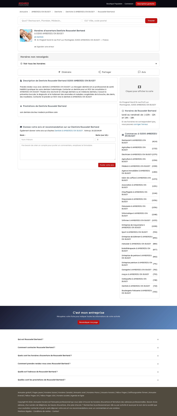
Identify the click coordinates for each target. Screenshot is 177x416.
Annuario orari (79, 392)
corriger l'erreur (141, 124)
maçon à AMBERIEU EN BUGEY (139, 274)
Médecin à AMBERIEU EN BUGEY (139, 166)
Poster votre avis (107, 165)
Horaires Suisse (50, 392)
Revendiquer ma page (88, 322)
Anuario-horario (107, 392)
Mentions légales (25, 411)
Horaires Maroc (93, 392)
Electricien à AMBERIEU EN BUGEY (139, 154)
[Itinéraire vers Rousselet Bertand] (65, 72)
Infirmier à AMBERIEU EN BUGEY (139, 220)
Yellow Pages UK (32, 395)
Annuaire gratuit (24, 392)
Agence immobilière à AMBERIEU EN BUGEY (139, 172)
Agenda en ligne (77, 395)
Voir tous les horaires (32, 63)
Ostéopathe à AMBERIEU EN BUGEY (139, 280)
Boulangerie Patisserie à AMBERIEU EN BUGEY (139, 291)
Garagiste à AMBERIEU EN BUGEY (139, 269)
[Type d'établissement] (51, 21)
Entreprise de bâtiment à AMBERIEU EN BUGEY (139, 238)
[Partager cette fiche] (104, 72)
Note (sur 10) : (102, 135)
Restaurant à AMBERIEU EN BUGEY (139, 141)
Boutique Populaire (114, 4)
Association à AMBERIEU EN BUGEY (139, 186)
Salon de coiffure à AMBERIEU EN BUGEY (139, 179)
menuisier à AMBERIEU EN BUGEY (139, 244)
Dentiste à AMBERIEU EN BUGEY (69, 131)
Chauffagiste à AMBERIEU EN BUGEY (139, 193)
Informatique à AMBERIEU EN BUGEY (139, 214)
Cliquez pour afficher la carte (139, 88)
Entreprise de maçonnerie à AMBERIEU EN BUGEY (139, 226)
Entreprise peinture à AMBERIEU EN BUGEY (139, 263)
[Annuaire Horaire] (23, 3)
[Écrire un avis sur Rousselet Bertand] (141, 72)
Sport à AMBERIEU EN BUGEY (139, 232)
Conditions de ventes (42, 411)
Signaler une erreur (44, 46)
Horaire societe (63, 395)
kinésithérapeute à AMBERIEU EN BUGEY (139, 249)
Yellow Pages (121, 392)
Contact (55, 411)
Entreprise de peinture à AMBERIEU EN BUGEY (139, 256)
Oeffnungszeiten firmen (137, 392)
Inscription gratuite (145, 4)
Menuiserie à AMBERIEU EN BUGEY (139, 207)
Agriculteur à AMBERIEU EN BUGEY (139, 148)
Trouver (151, 21)
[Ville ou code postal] (113, 21)
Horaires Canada (65, 392)
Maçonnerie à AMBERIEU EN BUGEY (139, 200)
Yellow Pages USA (47, 395)
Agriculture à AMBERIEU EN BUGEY (139, 160)
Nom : (22, 135)
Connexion (129, 4)
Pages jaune (37, 392)
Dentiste (38, 37)
